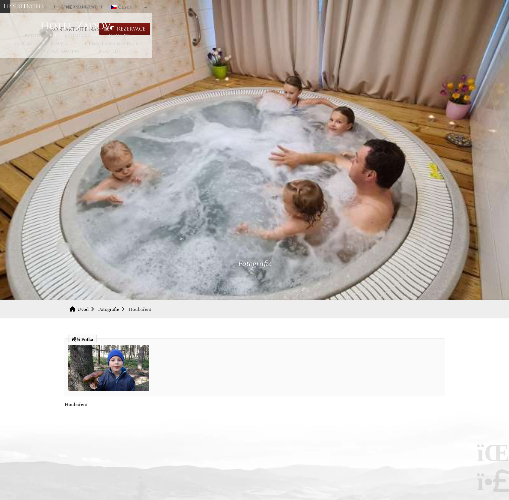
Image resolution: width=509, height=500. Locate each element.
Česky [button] (417, 7)
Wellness (174, 56)
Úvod (254, 28)
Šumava (247, 56)
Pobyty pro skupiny (368, 56)
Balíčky (212, 56)
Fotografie (108, 309)
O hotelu (421, 56)
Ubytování (88, 56)
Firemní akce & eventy (300, 56)
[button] (376, 7)
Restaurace (132, 56)
